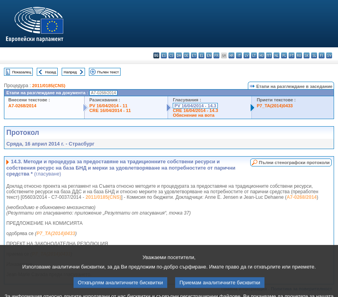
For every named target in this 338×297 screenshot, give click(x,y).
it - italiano (239, 55)
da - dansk (179, 55)
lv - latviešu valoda (246, 55)
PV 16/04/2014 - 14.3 (195, 105)
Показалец (21, 72)
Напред (70, 72)
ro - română (299, 55)
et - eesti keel (194, 55)
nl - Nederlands (276, 55)
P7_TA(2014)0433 (275, 105)
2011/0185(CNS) (48, 85)
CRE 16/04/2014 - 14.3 (195, 110)
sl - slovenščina (314, 55)
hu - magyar (261, 55)
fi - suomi (322, 55)
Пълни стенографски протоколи (294, 162)
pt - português (292, 55)
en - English (209, 55)
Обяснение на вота (193, 115)
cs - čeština (171, 55)
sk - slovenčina (307, 55)
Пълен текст (108, 72)
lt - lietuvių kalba (254, 55)
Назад (50, 72)
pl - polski (284, 55)
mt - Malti (269, 55)
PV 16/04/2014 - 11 (108, 105)
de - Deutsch (186, 55)
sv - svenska (329, 55)
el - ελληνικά (201, 55)
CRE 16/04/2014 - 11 (110, 110)
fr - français (216, 55)
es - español (164, 55)
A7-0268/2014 (22, 105)
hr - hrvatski (231, 55)
